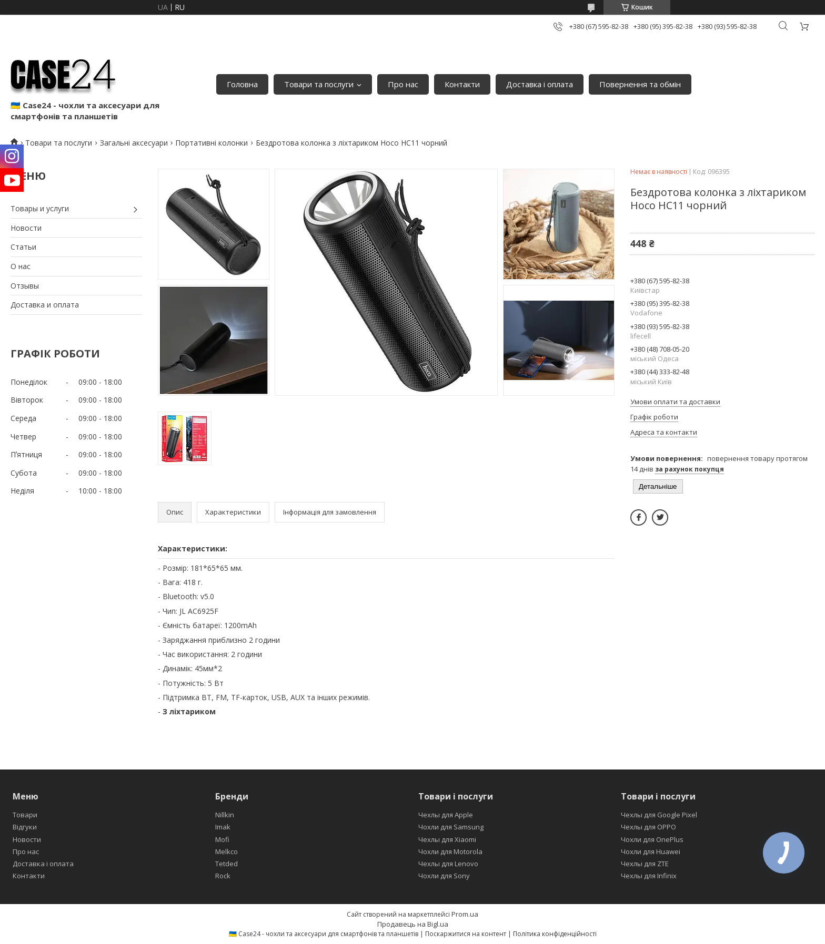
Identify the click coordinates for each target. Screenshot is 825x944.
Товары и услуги (40, 208)
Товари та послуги (319, 84)
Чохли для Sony (444, 875)
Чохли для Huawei (650, 851)
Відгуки (25, 827)
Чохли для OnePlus (652, 839)
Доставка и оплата (45, 305)
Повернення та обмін (640, 84)
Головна (242, 84)
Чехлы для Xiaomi (447, 839)
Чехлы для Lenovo (448, 863)
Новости (26, 228)
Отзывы (25, 286)
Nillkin (224, 814)
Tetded (226, 863)
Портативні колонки (211, 143)
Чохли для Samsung (451, 827)
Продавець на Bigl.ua (412, 924)
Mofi (222, 839)
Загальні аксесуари (134, 143)
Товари (25, 814)
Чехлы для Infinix (649, 875)
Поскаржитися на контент (465, 933)
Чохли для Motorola (450, 851)
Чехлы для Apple (445, 814)
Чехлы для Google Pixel (659, 814)
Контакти (462, 84)
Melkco (226, 851)
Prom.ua (464, 914)
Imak (222, 827)
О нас (21, 266)
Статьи (23, 247)
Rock (222, 875)
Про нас (403, 84)
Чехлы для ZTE (645, 863)
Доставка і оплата (539, 84)
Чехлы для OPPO (648, 827)
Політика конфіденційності (555, 933)
